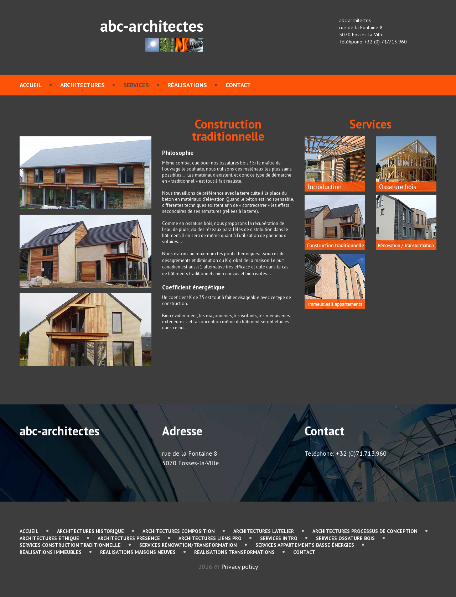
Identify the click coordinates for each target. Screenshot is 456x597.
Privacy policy (239, 566)
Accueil (31, 85)
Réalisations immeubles (51, 552)
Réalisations (187, 85)
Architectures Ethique (49, 538)
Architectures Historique (90, 531)
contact (238, 85)
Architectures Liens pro (210, 538)
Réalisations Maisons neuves (138, 552)
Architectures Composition (178, 531)
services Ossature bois (345, 538)
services (136, 85)
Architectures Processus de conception (365, 531)
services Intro (278, 538)
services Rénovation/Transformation (188, 545)
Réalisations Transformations (234, 552)
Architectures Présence (129, 538)
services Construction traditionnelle (70, 545)
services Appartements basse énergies (304, 545)
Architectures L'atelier (263, 531)
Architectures (82, 85)
